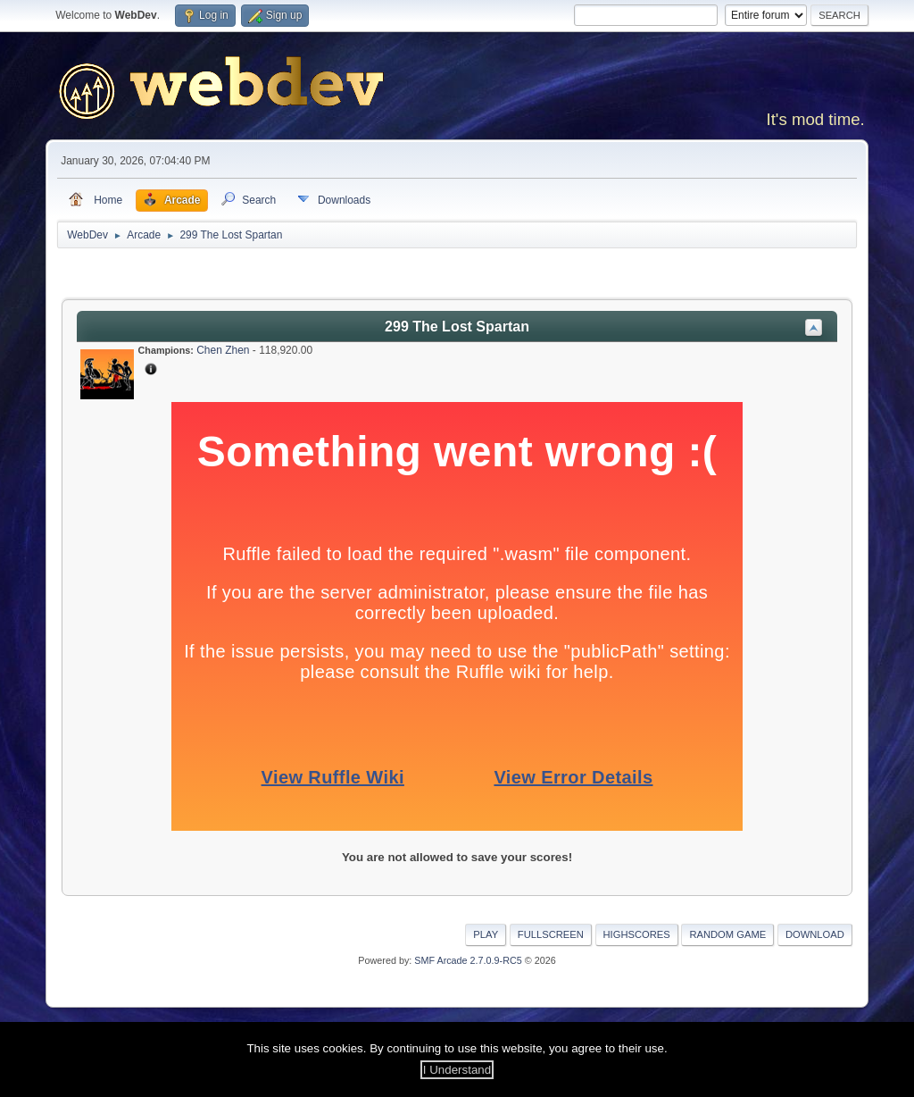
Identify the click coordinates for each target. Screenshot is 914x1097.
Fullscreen (551, 934)
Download (814, 934)
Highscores (636, 934)
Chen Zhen (222, 350)
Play (485, 934)
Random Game (727, 934)
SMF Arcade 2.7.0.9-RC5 (467, 960)
